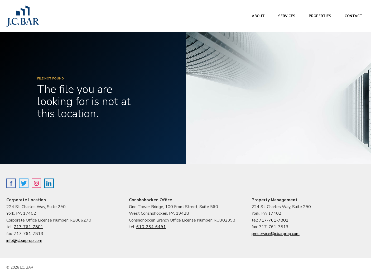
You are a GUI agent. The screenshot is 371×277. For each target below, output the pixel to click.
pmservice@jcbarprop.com (276, 234)
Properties (320, 16)
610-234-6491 (151, 227)
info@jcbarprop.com (24, 240)
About (258, 16)
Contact (353, 16)
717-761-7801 (28, 227)
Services (286, 16)
